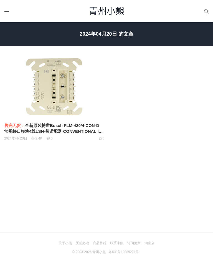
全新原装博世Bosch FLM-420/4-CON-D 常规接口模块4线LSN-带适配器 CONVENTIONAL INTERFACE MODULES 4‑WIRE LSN (54, 131)
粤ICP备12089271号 (123, 252)
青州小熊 (99, 252)
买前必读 (82, 243)
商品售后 (99, 243)
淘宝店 (149, 243)
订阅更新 (134, 243)
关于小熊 (65, 243)
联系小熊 (116, 243)
